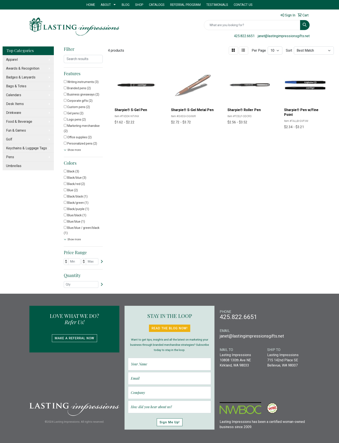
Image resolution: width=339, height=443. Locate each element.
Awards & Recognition (22, 68)
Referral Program (185, 5)
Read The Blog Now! (170, 328)
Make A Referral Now (74, 338)
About (106, 5)
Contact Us (243, 5)
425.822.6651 (244, 36)
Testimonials (217, 5)
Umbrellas (13, 166)
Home (90, 5)
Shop (139, 5)
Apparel (12, 59)
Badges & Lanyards (20, 77)
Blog (126, 5)
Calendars (13, 95)
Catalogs (157, 5)
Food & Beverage (19, 122)
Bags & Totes (16, 86)
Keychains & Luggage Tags (26, 148)
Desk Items (15, 104)
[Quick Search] (252, 25)
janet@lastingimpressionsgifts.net (284, 36)
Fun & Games (16, 130)
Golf (9, 139)
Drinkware (13, 113)
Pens (10, 157)
